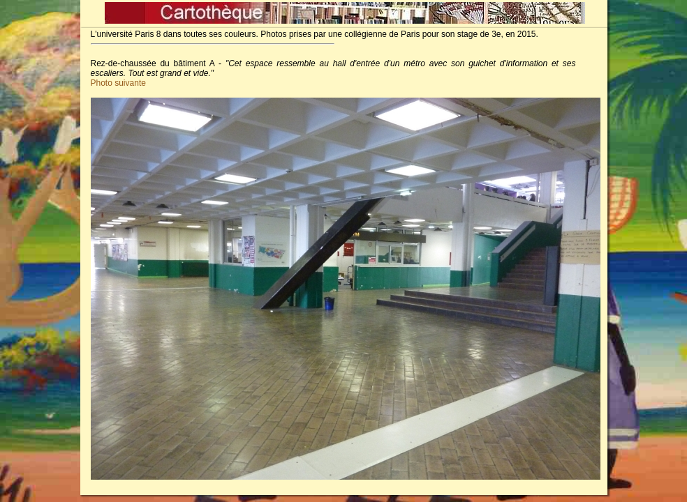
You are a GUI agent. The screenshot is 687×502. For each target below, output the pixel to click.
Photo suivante (118, 83)
